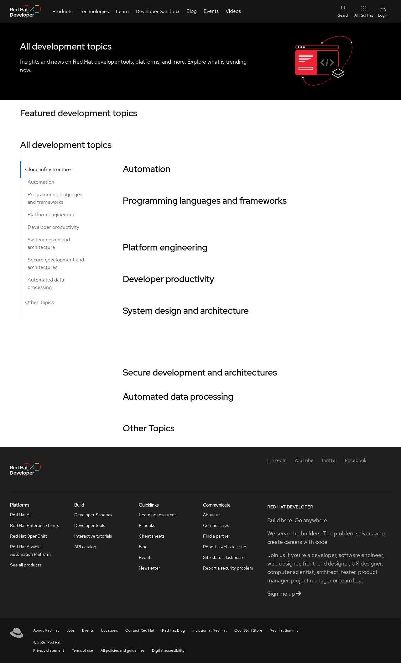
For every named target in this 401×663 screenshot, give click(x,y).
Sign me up (284, 593)
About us (211, 515)
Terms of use (82, 650)
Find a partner (216, 536)
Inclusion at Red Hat (209, 630)
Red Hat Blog (173, 630)
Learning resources (157, 515)
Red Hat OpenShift (28, 536)
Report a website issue (224, 547)
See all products (25, 565)
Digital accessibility (168, 650)
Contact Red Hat (139, 630)
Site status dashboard (224, 557)
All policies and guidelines (122, 650)
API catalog (85, 547)
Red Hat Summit (284, 630)
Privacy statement (48, 650)
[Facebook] (356, 460)
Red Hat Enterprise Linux (34, 525)
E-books (147, 525)
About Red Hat (46, 630)
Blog (143, 547)
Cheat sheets (151, 536)
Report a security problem (228, 568)
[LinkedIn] (277, 460)
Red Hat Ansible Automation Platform (30, 550)
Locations (109, 630)
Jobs (70, 630)
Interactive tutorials (93, 536)
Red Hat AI (20, 515)
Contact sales (216, 525)
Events (145, 557)
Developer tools (89, 525)
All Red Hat (363, 11)
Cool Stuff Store (248, 630)
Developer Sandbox (93, 515)
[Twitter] (329, 460)
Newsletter (149, 568)
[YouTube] (304, 460)
